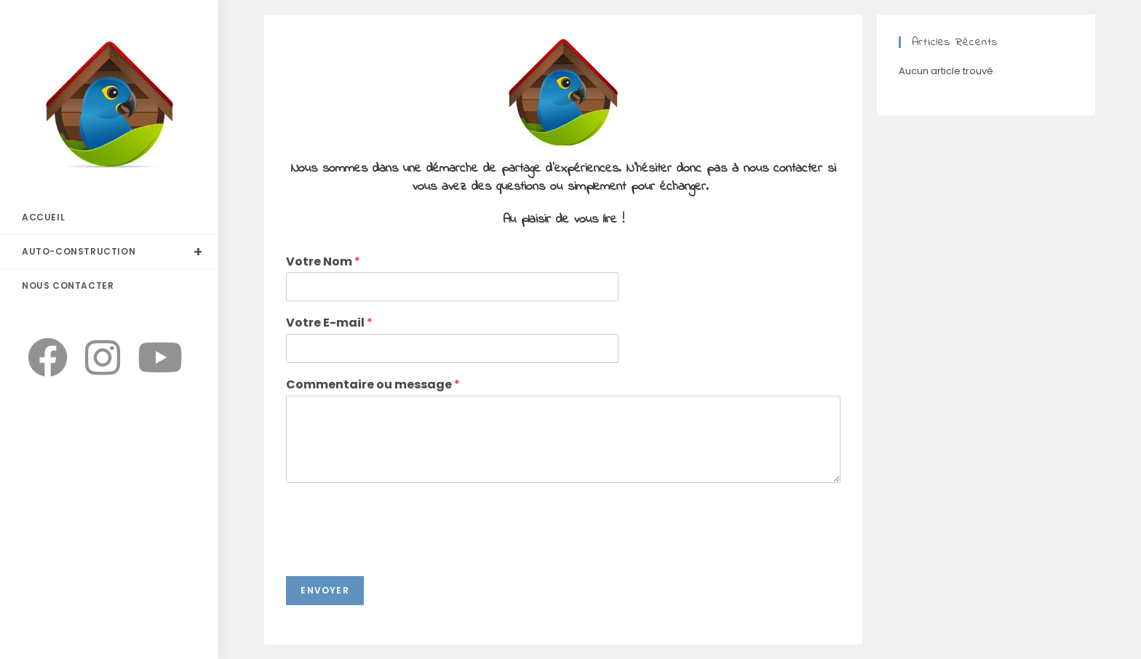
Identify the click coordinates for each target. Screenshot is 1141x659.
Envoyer (325, 590)
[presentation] (396, 552)
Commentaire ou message (373, 385)
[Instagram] (102, 358)
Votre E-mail (329, 323)
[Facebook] (47, 358)
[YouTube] (160, 358)
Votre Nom (323, 262)
